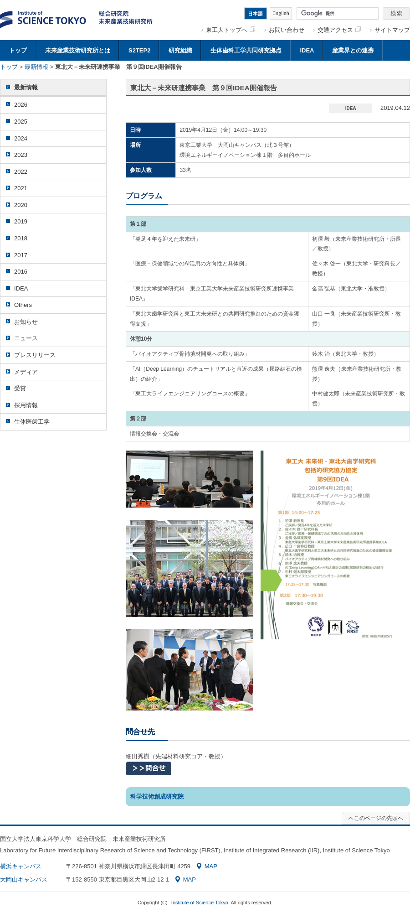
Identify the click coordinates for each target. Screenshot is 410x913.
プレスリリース (35, 355)
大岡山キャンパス (23, 879)
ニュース (26, 338)
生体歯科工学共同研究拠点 (246, 50)
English (281, 13)
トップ (18, 50)
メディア (26, 371)
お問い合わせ (286, 29)
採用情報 (26, 405)
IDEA (307, 50)
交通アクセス (339, 29)
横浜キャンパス (20, 866)
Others (23, 304)
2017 (20, 255)
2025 (20, 121)
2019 (20, 221)
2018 (20, 238)
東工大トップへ (230, 29)
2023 (20, 154)
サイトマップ (392, 29)
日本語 (255, 13)
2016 (20, 271)
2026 (20, 104)
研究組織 (180, 50)
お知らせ (26, 321)
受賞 (20, 388)
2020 (20, 205)
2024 (20, 138)
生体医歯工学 (32, 421)
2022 (20, 171)
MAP (207, 866)
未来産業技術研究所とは (77, 50)
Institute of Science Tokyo (199, 902)
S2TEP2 (139, 50)
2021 (20, 188)
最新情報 (36, 66)
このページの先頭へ (375, 818)
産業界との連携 (353, 50)
